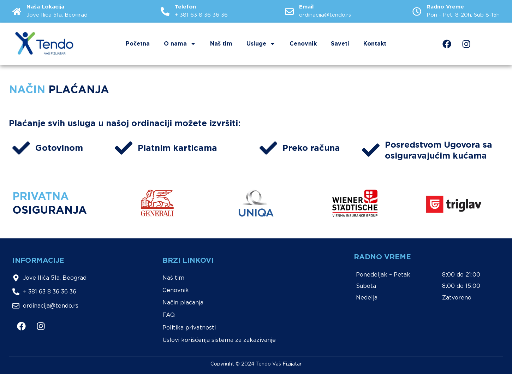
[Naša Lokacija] (16, 11)
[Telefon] (165, 11)
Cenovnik (303, 43)
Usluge (260, 43)
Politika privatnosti (189, 327)
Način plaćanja (182, 302)
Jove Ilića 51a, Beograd (57, 15)
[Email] (289, 11)
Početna (138, 43)
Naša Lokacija (45, 7)
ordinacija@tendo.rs (325, 15)
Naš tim (221, 43)
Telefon (185, 7)
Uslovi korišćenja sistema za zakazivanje (219, 340)
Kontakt (374, 43)
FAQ (168, 314)
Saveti (340, 43)
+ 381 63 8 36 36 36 (201, 15)
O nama (180, 43)
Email (306, 7)
